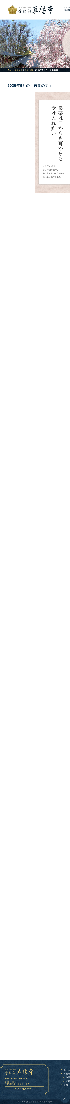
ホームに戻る (16, 70)
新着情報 (29, 70)
